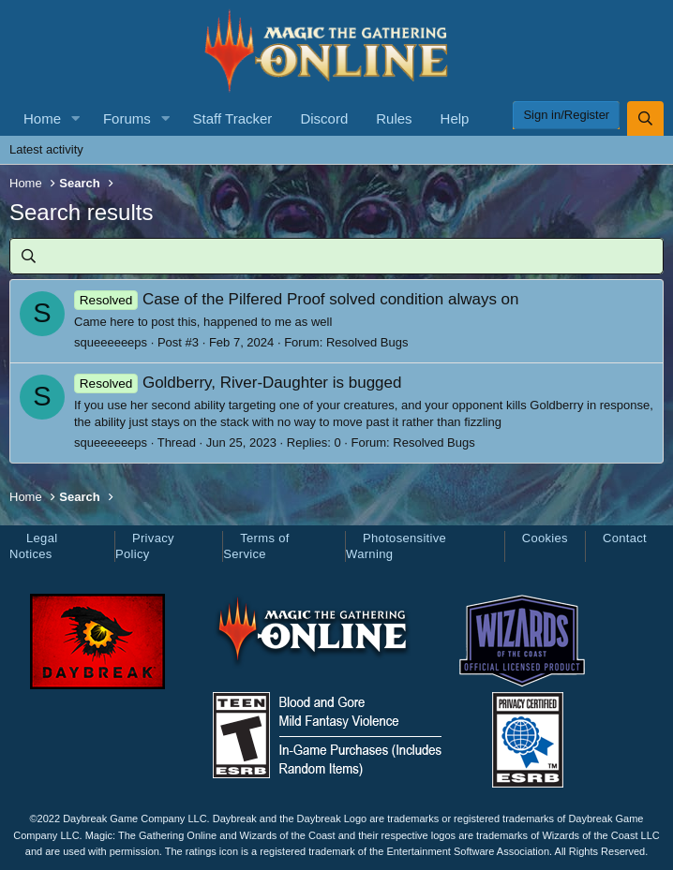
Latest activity (46, 149)
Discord (324, 118)
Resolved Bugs (367, 342)
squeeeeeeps (110, 342)
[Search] (645, 118)
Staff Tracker (233, 118)
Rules (393, 118)
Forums (127, 118)
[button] (76, 118)
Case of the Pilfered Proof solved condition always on (296, 299)
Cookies (545, 538)
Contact (625, 538)
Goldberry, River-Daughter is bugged (237, 382)
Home (42, 118)
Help (455, 118)
